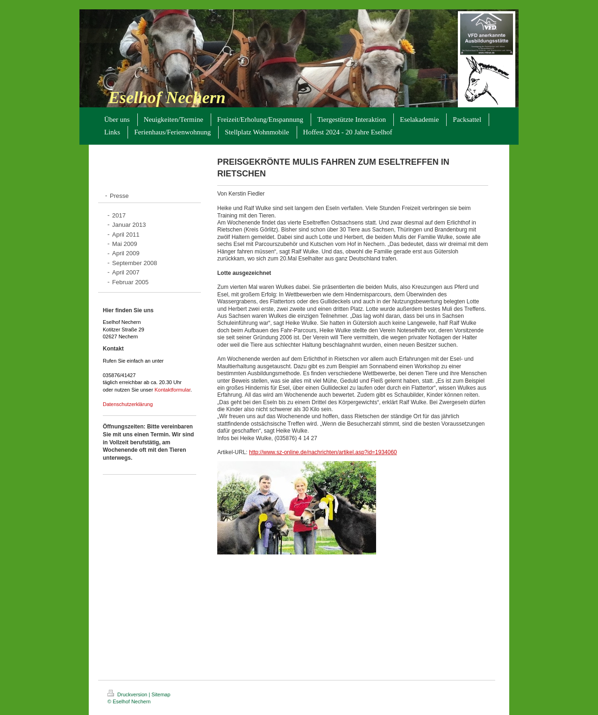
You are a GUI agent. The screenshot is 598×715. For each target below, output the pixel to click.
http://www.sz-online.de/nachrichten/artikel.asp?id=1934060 (323, 452)
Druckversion (128, 694)
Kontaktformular (173, 390)
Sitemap (160, 694)
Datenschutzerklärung (128, 404)
